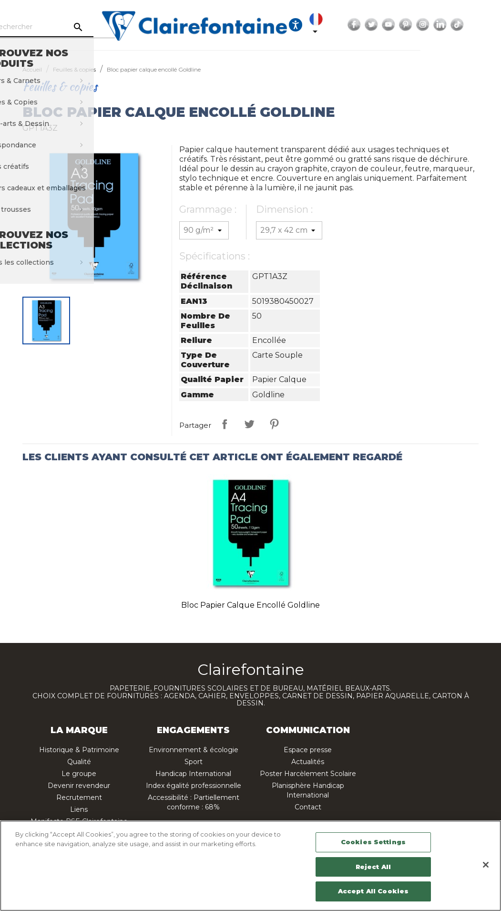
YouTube (437, 24)
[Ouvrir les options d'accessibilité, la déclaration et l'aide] (344, 24)
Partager (224, 424)
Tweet (249, 424)
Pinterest (454, 24)
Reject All (373, 866)
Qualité (79, 761)
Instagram (472, 24)
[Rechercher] (82, 27)
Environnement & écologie (193, 749)
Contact (308, 807)
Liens (79, 809)
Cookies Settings (373, 842)
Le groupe (78, 773)
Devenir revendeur (79, 785)
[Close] (485, 864)
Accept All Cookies (373, 891)
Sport (193, 761)
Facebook (403, 24)
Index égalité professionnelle (193, 785)
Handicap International (193, 773)
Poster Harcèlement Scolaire (308, 773)
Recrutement (79, 797)
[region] (250, 865)
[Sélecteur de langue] (367, 24)
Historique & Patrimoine (79, 749)
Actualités (307, 761)
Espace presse (308, 749)
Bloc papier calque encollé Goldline (250, 605)
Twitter (420, 24)
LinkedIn (489, 24)
